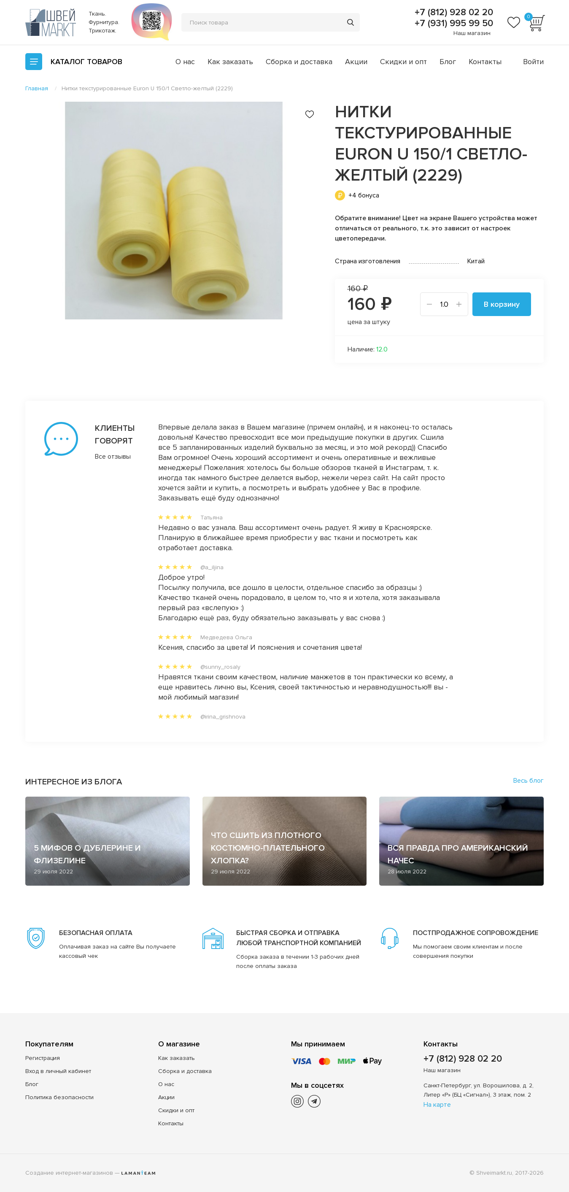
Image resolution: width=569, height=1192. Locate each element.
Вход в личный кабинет (58, 1071)
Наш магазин (472, 33)
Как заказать (230, 61)
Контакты (485, 61)
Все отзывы (113, 456)
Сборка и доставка (299, 61)
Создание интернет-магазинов (69, 1172)
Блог (448, 61)
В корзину (502, 304)
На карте (437, 1104)
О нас (185, 61)
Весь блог (528, 780)
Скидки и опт (403, 61)
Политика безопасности (59, 1097)
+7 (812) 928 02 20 (453, 12)
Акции (356, 61)
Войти (533, 61)
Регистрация (42, 1058)
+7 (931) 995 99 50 (453, 23)
